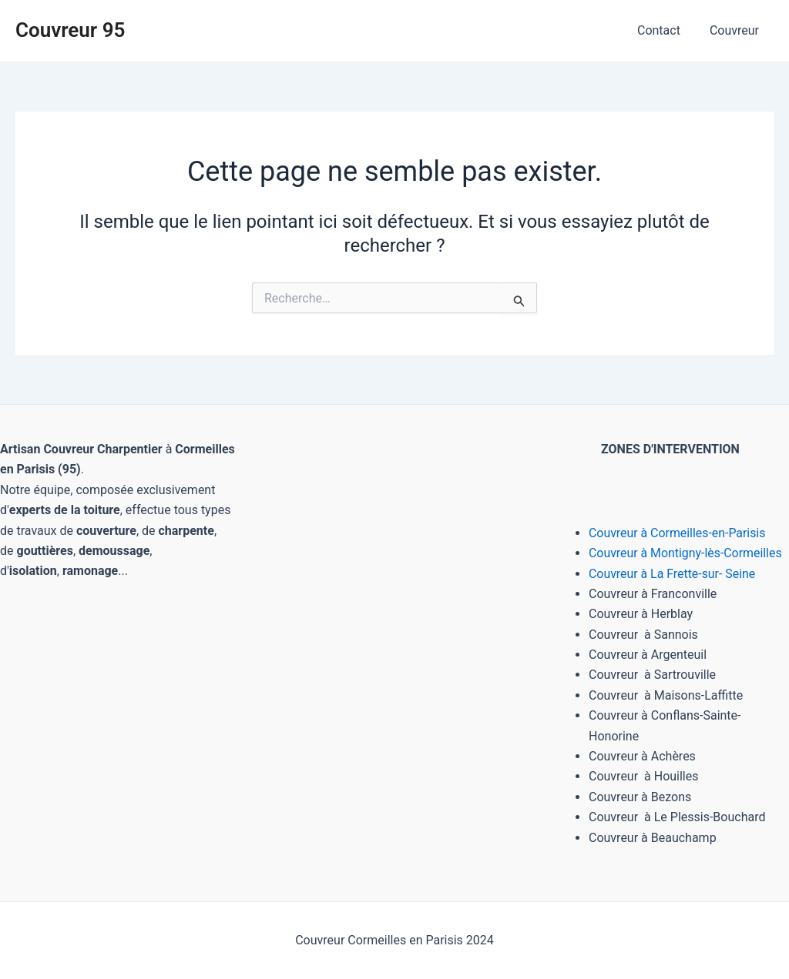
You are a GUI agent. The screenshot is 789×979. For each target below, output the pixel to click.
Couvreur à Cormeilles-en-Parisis (678, 533)
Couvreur (736, 30)
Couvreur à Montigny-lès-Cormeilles (686, 553)
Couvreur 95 (70, 30)
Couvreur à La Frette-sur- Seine (673, 573)
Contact (665, 30)
